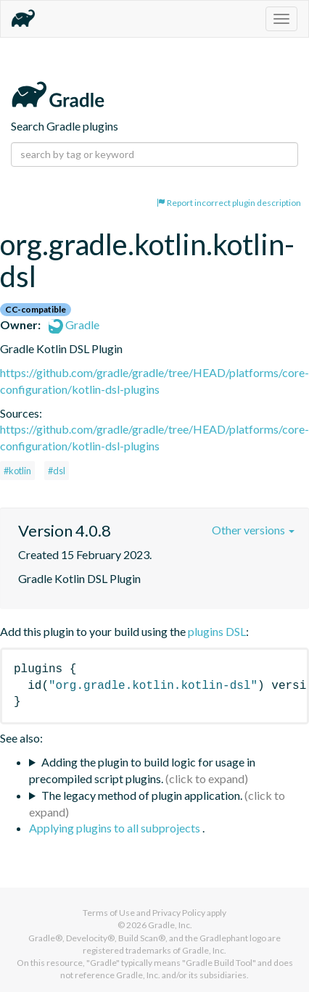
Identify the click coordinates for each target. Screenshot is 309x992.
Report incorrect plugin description (229, 202)
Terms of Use (109, 912)
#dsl (56, 470)
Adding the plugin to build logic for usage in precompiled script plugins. (142, 770)
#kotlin (17, 470)
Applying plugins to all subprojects (115, 828)
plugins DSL (217, 631)
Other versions (253, 530)
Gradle (74, 324)
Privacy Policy (178, 912)
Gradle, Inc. (170, 924)
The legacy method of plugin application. (141, 795)
